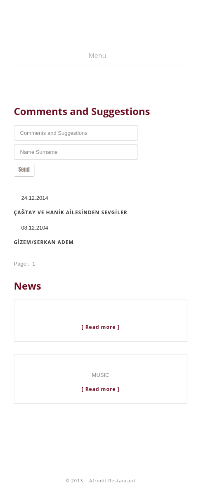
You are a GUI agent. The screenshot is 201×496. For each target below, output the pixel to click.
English (179, 60)
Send (24, 169)
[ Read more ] (101, 327)
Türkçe (162, 60)
